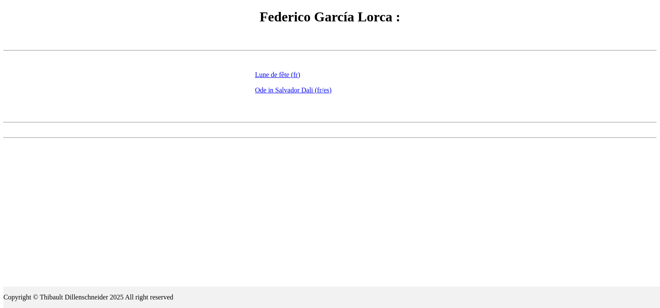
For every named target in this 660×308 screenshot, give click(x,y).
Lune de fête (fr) (277, 74)
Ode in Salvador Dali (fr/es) (293, 90)
